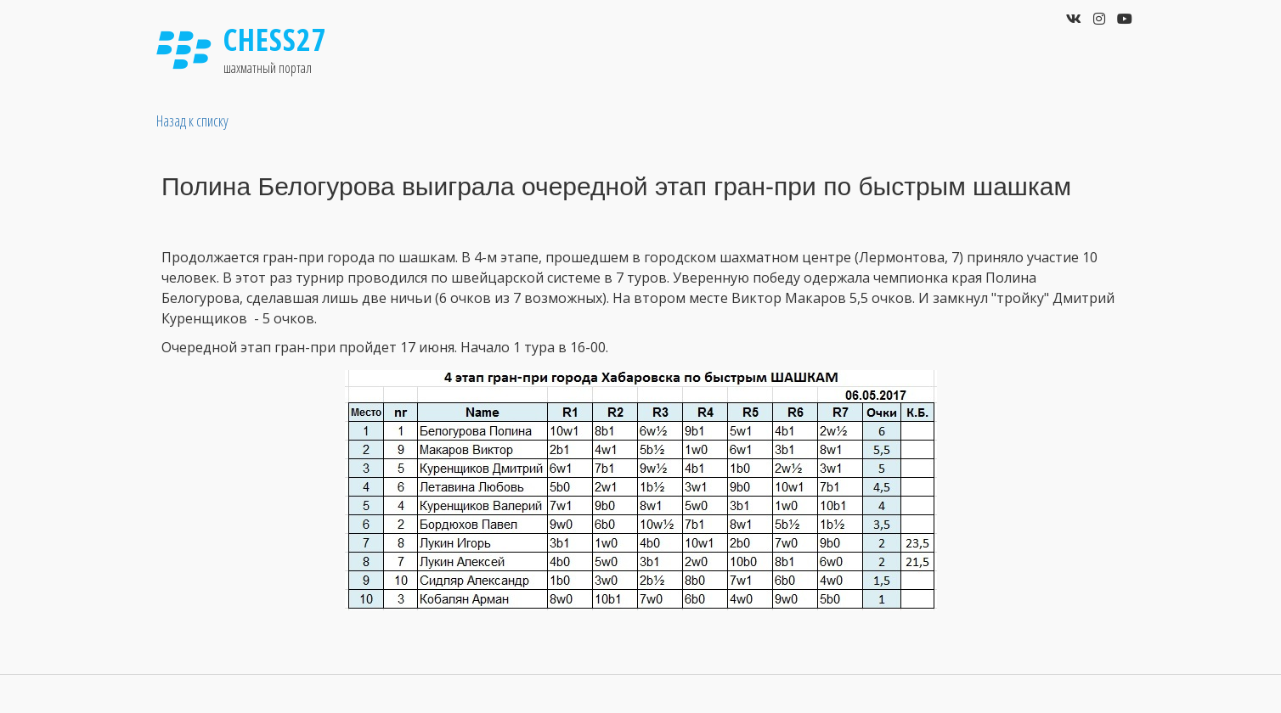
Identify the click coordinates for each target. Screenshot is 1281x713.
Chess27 (275, 39)
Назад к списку (192, 120)
